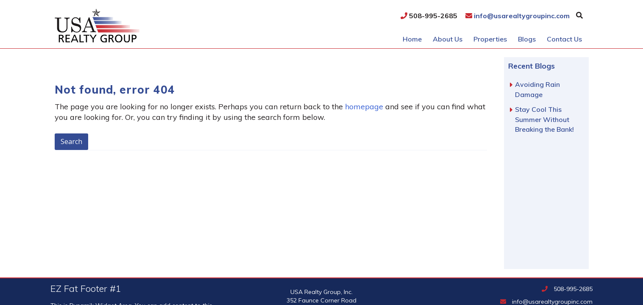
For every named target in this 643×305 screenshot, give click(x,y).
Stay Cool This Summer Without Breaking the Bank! (544, 119)
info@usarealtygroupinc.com (517, 15)
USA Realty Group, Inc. (145, 25)
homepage (364, 106)
